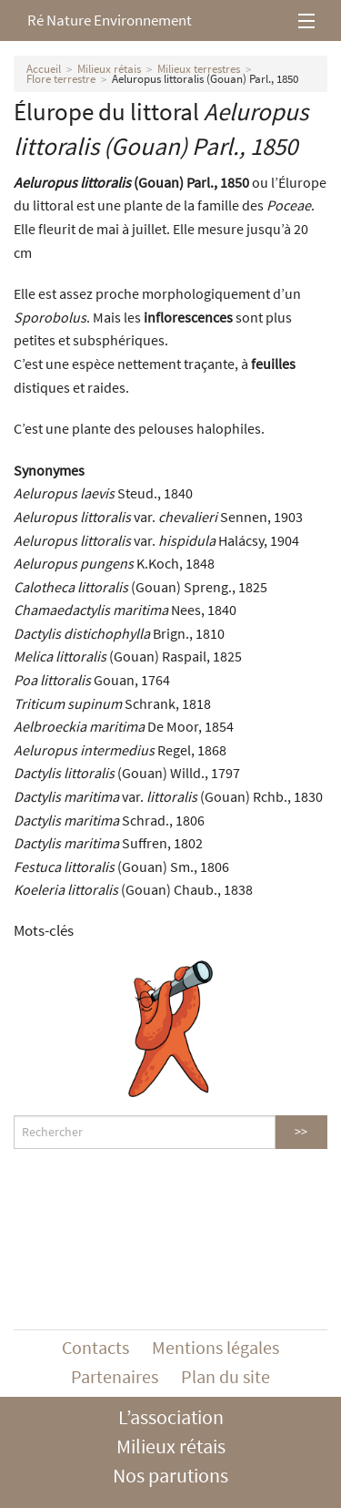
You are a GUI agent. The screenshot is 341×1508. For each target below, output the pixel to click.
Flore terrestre (60, 79)
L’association (171, 1417)
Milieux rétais (109, 69)
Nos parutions (170, 1475)
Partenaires (114, 1376)
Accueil (43, 69)
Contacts (95, 1347)
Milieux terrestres (198, 69)
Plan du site (225, 1376)
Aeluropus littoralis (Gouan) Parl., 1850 (205, 79)
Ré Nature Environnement (109, 20)
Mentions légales (215, 1347)
